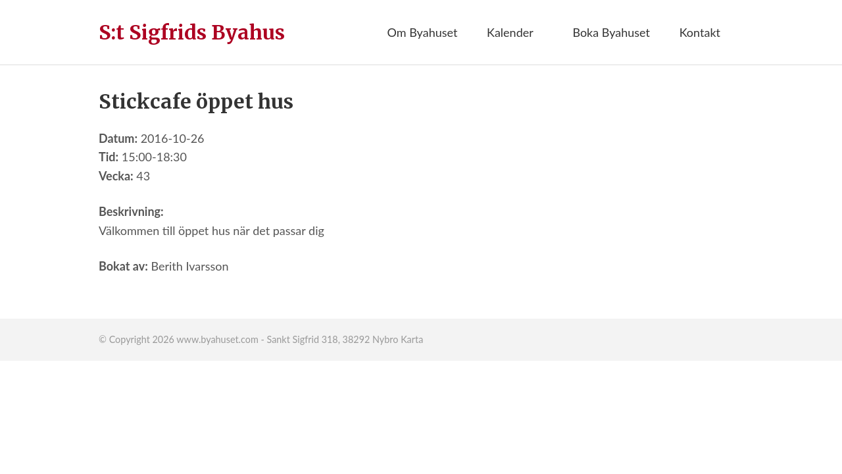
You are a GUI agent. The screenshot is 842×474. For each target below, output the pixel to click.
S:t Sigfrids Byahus (192, 32)
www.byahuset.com (217, 339)
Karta (412, 339)
